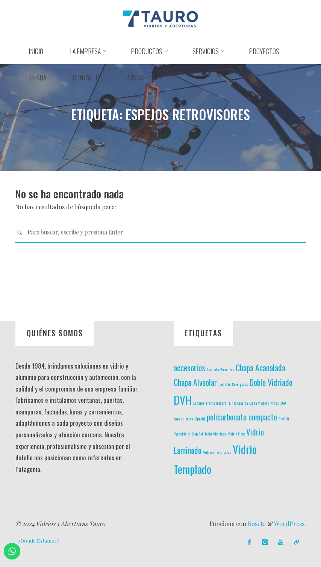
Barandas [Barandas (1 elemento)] (227, 369)
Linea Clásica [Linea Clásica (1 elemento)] (238, 403)
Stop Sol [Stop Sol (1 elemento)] (197, 434)
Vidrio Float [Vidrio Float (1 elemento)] (236, 434)
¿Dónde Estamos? (38, 540)
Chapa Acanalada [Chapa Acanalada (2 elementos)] (260, 367)
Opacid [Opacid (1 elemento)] (200, 419)
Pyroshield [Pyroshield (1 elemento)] (182, 434)
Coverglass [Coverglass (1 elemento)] (240, 384)
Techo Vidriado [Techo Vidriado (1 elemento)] (215, 434)
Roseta (256, 524)
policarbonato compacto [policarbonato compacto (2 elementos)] (242, 417)
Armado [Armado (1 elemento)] (213, 369)
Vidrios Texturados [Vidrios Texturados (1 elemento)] (217, 452)
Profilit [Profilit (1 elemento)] (284, 419)
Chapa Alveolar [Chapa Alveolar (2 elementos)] (195, 382)
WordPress (289, 524)
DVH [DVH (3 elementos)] (183, 400)
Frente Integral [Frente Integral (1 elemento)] (216, 403)
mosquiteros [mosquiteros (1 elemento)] (183, 419)
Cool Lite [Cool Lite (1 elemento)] (224, 384)
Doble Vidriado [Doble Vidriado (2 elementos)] (271, 382)
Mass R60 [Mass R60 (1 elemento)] (278, 403)
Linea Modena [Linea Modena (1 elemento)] (259, 403)
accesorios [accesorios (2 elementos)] (189, 367)
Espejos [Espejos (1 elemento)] (198, 403)
